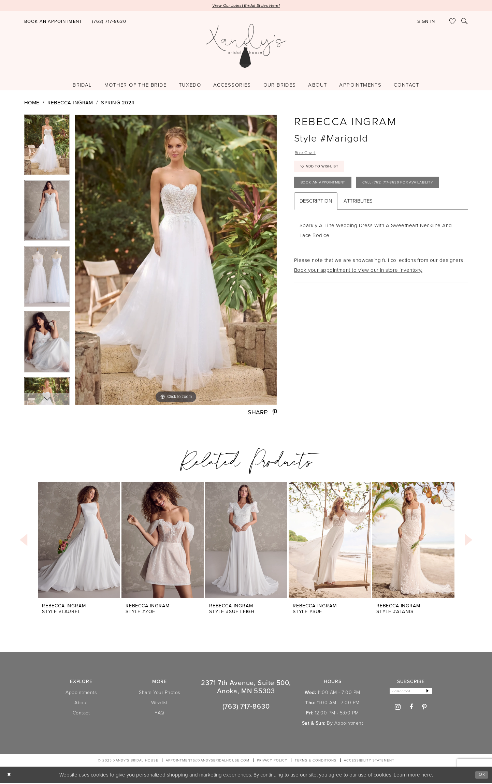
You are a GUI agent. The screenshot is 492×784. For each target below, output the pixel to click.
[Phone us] (109, 22)
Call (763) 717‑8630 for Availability (343, 208)
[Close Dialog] (10, 776)
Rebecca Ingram (70, 103)
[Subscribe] (430, 692)
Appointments (81, 693)
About (81, 703)
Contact (81, 713)
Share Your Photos (159, 693)
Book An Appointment (328, 189)
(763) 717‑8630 (246, 707)
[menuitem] (53, 22)
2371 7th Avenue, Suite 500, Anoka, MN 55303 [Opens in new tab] (246, 687)
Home (32, 103)
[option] (47, 148)
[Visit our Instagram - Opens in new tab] (398, 709)
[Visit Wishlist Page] (453, 22)
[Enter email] (410, 692)
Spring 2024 (117, 103)
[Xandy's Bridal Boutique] (246, 47)
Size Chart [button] (307, 154)
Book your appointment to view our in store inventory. (358, 296)
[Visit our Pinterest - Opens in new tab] (424, 709)
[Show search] (465, 22)
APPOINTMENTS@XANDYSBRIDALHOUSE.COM (207, 761)
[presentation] (79, 540)
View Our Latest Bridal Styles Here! (246, 6)
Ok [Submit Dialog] (480, 775)
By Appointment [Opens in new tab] (345, 723)
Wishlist (159, 703)
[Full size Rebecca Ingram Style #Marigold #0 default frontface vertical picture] (176, 260)
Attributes (358, 227)
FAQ (159, 713)
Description (316, 227)
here (426, 775)
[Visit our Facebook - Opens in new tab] (411, 709)
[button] (426, 22)
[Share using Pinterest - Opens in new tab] (275, 413)
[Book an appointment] (53, 22)
